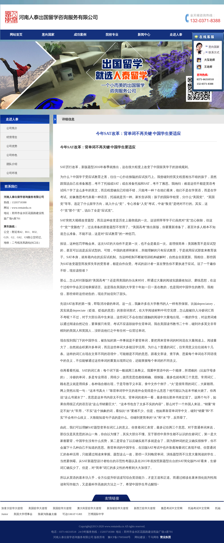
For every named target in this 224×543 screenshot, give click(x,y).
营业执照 (165, 537)
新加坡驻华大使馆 (117, 508)
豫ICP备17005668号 (119, 537)
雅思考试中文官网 (171, 508)
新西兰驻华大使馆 (144, 508)
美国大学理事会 (23, 514)
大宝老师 (209, 59)
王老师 (208, 66)
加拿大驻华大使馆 (12, 508)
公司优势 (11, 146)
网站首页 (16, 34)
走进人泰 (176, 34)
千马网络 (153, 537)
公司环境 (11, 173)
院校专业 (112, 34)
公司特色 (11, 155)
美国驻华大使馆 (37, 508)
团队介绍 (11, 164)
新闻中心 (144, 34)
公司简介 (11, 128)
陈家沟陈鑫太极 (47, 514)
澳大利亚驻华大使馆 (89, 508)
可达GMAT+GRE (72, 514)
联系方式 (214, 52)
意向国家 (48, 34)
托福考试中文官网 (198, 508)
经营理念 (11, 137)
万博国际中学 (96, 514)
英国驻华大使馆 (62, 508)
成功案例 (80, 34)
